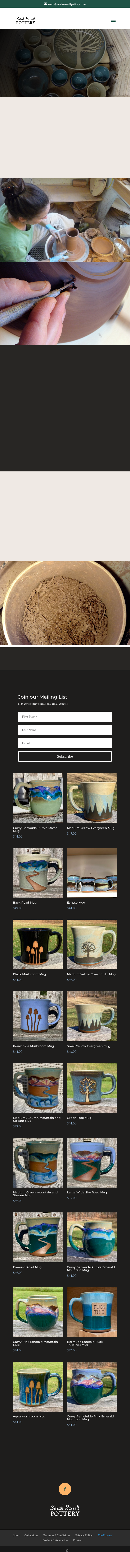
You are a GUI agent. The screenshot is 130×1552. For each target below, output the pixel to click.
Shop (16, 1535)
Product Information (55, 1540)
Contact (78, 1540)
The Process (105, 1535)
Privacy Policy (84, 1535)
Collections (31, 1535)
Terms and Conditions (56, 1535)
